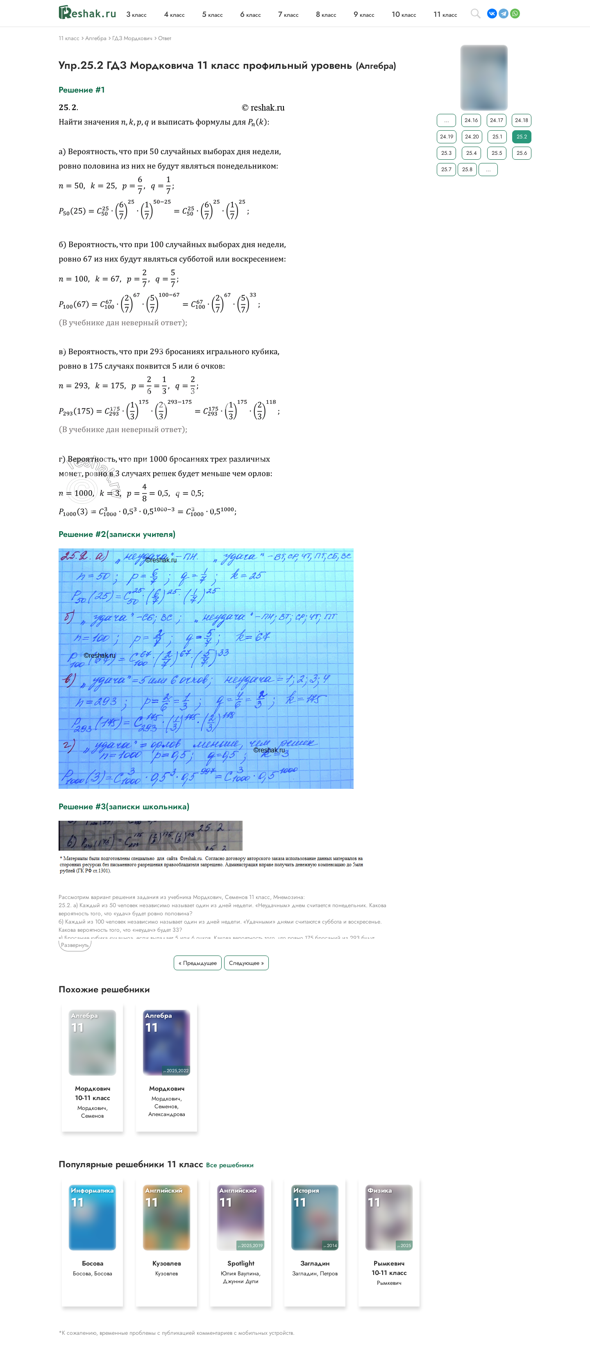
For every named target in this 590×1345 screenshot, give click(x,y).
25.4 (471, 153)
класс (136, 15)
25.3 (446, 153)
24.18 (521, 120)
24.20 (472, 136)
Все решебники (230, 1164)
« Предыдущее (198, 963)
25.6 (522, 153)
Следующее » (246, 963)
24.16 (471, 120)
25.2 (522, 136)
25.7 (446, 169)
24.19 (446, 136)
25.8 (467, 169)
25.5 (497, 153)
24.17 (496, 120)
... (446, 120)
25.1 (497, 136)
